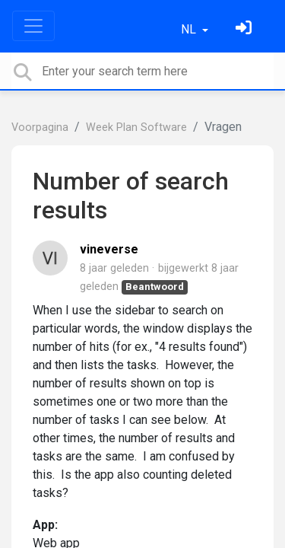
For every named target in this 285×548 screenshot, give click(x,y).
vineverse (109, 249)
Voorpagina (39, 127)
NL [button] (190, 29)
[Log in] (245, 29)
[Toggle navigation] (33, 26)
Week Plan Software (136, 127)
